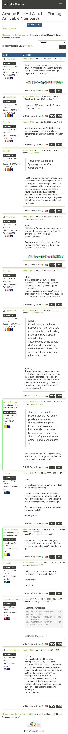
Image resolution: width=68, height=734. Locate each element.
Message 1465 (28, 217)
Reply (52, 91)
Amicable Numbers (15, 4)
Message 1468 (28, 402)
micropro (7, 473)
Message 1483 (28, 529)
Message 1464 (28, 151)
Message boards (9, 35)
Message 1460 (28, 59)
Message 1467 (28, 310)
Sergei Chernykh (10, 402)
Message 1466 (28, 271)
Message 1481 (28, 473)
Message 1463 (28, 122)
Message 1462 (28, 97)
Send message (9, 63)
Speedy (6, 122)
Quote (59, 91)
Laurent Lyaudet (13, 650)
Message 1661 (28, 650)
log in (30, 46)
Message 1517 (28, 599)
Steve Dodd (11, 59)
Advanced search (9, 29)
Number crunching (26, 35)
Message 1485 (28, 563)
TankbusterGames (11, 599)
